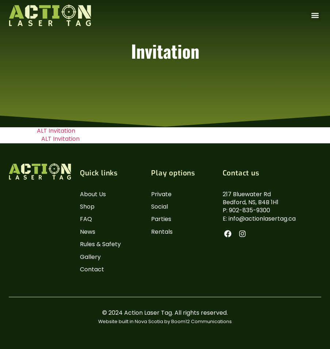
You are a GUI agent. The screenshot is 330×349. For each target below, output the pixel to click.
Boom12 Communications (201, 321)
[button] (315, 15)
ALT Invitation (56, 131)
